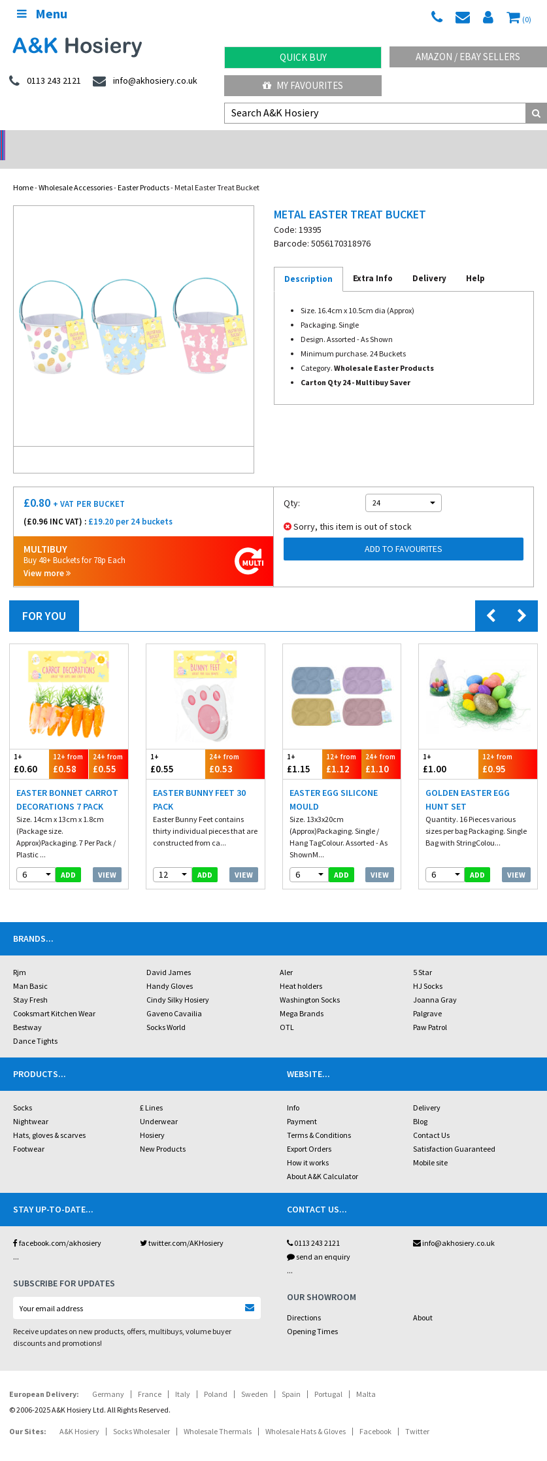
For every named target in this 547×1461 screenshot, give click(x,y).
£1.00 (448, 746)
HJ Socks (427, 969)
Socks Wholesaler (141, 1414)
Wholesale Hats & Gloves (305, 1414)
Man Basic (30, 969)
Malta (366, 1377)
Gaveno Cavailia (174, 996)
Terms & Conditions (319, 1118)
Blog (420, 1104)
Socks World (166, 1010)
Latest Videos (478, 140)
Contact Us (431, 1118)
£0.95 (507, 746)
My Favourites (303, 85)
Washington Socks (310, 983)
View (107, 858)
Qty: (292, 486)
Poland (215, 1377)
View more (47, 556)
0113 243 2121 (313, 1226)
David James (168, 955)
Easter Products (143, 170)
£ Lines (151, 1090)
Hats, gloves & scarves (49, 1118)
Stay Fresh (30, 983)
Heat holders (301, 969)
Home (23, 170)
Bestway (27, 1010)
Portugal (328, 1377)
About (423, 1300)
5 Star (422, 955)
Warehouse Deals (342, 140)
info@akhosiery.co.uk (454, 1226)
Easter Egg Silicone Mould (334, 782)
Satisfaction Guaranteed (454, 1132)
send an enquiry (318, 1240)
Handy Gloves (169, 969)
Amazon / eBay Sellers (468, 56)
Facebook (375, 1414)
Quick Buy (303, 57)
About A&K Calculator (322, 1159)
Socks (22, 1090)
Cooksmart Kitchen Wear (54, 996)
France (149, 1377)
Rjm (19, 955)
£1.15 (302, 746)
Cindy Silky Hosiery (177, 983)
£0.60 (29, 746)
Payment (302, 1104)
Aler (286, 955)
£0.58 (68, 746)
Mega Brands (301, 996)
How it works (308, 1145)
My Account (205, 140)
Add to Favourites (403, 532)
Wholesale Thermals (218, 1414)
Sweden (254, 1377)
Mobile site (430, 1145)
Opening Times (312, 1314)
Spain (291, 1377)
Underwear (159, 1104)
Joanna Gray (435, 983)
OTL (287, 1010)
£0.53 (234, 746)
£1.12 (341, 746)
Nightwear (30, 1104)
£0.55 (108, 746)
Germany (108, 1377)
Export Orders (309, 1132)
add (68, 858)
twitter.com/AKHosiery (182, 1226)
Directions (304, 1300)
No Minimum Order (68, 140)
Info (293, 1090)
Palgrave (427, 996)
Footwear (28, 1132)
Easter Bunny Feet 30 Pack (199, 782)
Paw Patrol (430, 1010)
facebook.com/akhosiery (57, 1226)
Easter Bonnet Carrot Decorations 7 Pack (67, 782)
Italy (182, 1377)
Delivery (426, 1090)
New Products (163, 1132)
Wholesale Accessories (75, 170)
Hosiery (152, 1118)
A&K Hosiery (79, 1414)
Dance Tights (35, 1024)
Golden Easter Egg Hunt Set (467, 782)
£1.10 (381, 746)
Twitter (417, 1414)
